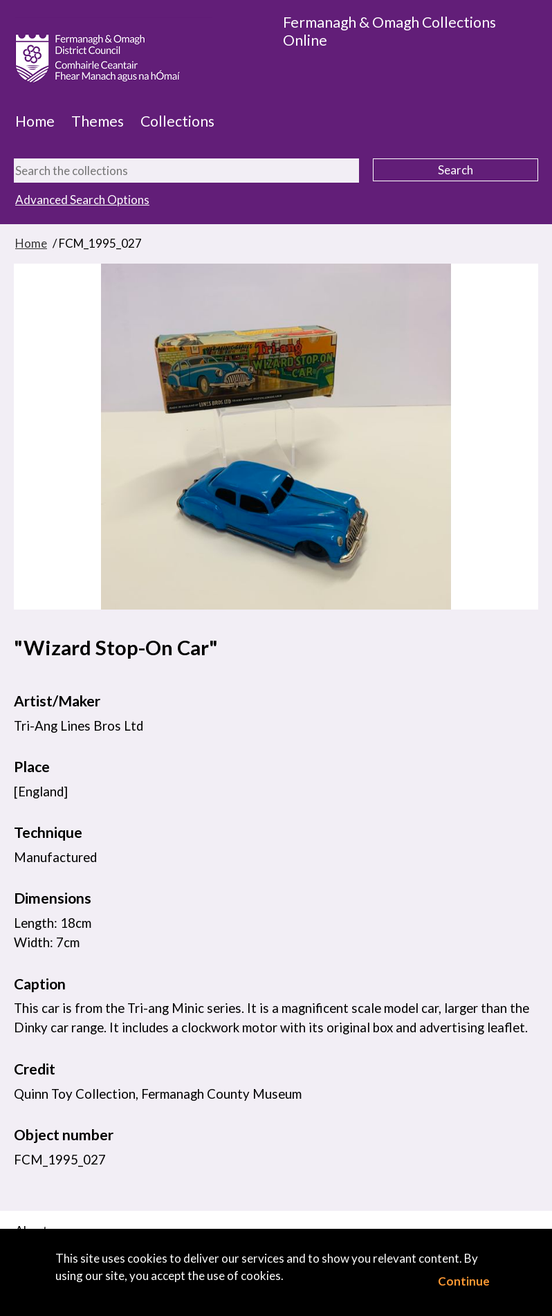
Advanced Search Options (82, 199)
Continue (464, 1281)
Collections (177, 121)
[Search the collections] (186, 170)
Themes (97, 121)
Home (35, 121)
